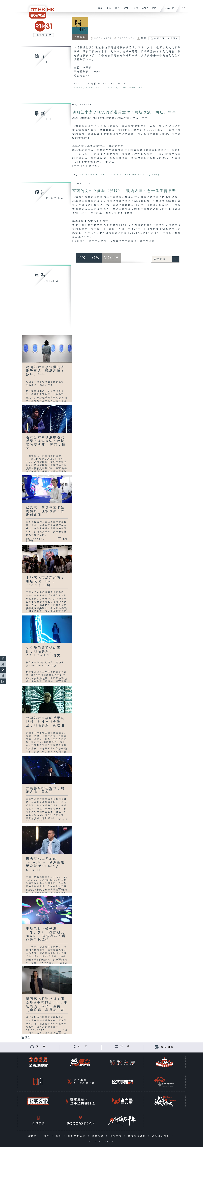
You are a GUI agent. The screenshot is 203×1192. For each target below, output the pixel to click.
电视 (99, 9)
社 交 (83, 1046)
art (82, 174)
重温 (135, 9)
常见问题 (98, 1136)
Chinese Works (129, 174)
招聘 (47, 1136)
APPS (144, 9)
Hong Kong (151, 174)
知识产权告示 (77, 1136)
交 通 (41, 1046)
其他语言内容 (161, 1136)
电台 (107, 9)
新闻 (116, 9)
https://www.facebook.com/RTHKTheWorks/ (109, 87)
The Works (107, 174)
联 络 (125, 1046)
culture (92, 174)
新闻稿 (33, 1136)
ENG (167, 8)
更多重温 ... (26, 1037)
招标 (59, 1136)
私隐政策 (116, 1136)
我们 (153, 9)
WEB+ (126, 9)
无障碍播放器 (137, 1136)
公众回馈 (167, 1047)
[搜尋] (183, 7)
